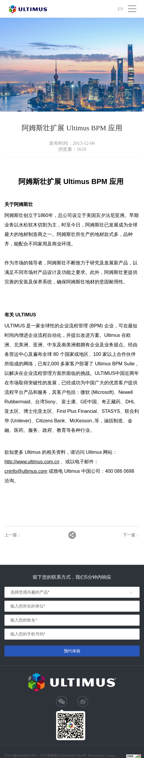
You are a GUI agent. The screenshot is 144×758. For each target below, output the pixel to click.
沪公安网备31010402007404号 (63, 755)
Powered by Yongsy (102, 755)
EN (120, 9)
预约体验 (72, 650)
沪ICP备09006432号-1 (21, 755)
